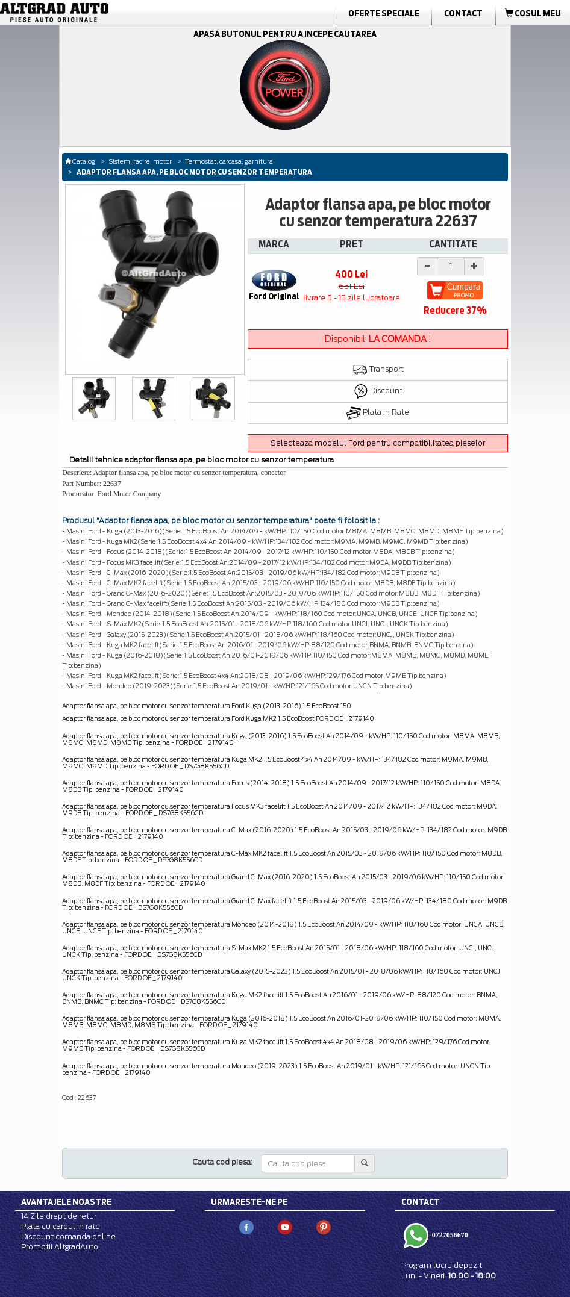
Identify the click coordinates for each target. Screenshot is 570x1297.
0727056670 (449, 1234)
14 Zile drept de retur (58, 1216)
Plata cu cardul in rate (60, 1226)
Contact (463, 13)
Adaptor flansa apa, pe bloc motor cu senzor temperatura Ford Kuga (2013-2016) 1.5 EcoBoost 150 (206, 705)
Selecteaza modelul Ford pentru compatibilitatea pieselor (378, 442)
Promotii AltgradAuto (59, 1246)
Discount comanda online (68, 1236)
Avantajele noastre (66, 1202)
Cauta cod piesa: (222, 1161)
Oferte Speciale (383, 13)
